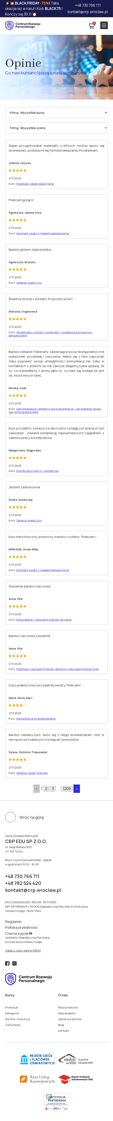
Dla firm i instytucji (17, 1019)
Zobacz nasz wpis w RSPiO (23, 950)
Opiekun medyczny (29, 283)
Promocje (11, 1007)
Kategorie (12, 1013)
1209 (67, 788)
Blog (61, 1025)
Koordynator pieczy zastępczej (37, 471)
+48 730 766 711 (88, 5)
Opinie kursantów (70, 1019)
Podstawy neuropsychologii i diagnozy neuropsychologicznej (57, 669)
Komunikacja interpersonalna (36, 718)
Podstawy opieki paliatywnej (35, 184)
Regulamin (13, 921)
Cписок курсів (18, 933)
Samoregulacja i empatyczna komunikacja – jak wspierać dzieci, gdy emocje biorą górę (55, 410)
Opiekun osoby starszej (32, 773)
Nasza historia (68, 1007)
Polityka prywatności (21, 927)
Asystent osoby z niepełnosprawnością (42, 233)
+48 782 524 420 (23, 883)
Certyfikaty (13, 1025)
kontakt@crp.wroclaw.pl (88, 12)
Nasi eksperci (67, 1013)
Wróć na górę (31, 817)
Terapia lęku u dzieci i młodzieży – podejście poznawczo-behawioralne (50, 333)
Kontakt (63, 1031)
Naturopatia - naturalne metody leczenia (44, 620)
